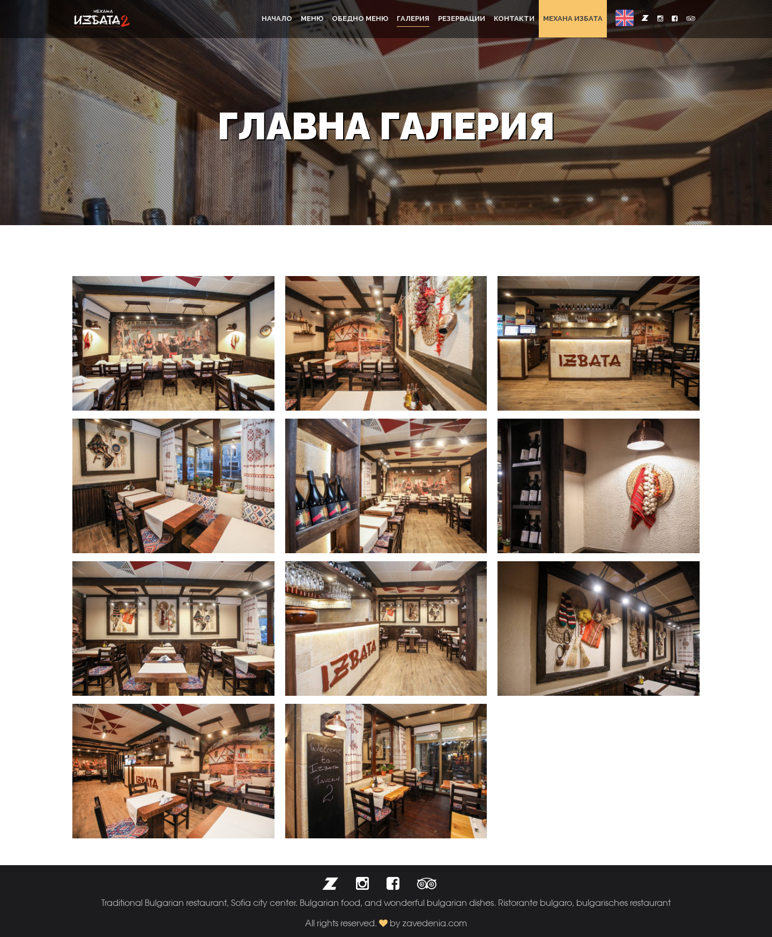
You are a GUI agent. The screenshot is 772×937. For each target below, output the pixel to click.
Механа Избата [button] (573, 18)
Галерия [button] (413, 18)
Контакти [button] (514, 18)
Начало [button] (277, 18)
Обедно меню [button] (360, 18)
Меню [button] (312, 18)
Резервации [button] (461, 18)
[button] (624, 17)
